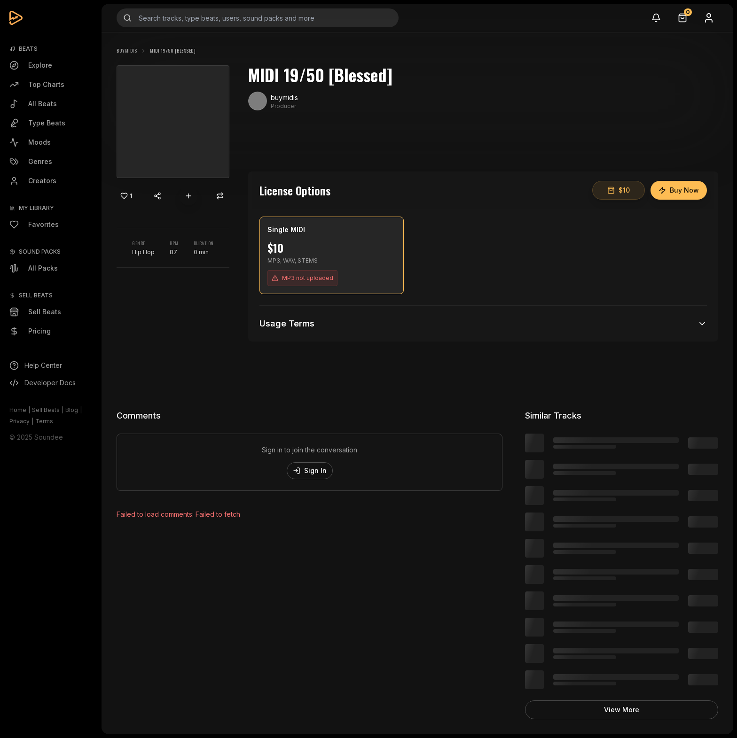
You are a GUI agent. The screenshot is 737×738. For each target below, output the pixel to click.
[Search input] (258, 17)
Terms (44, 421)
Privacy (19, 421)
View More (621, 710)
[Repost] (220, 195)
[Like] (126, 195)
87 (173, 252)
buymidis (127, 50)
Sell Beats (46, 409)
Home (17, 409)
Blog (71, 409)
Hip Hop (143, 252)
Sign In (310, 470)
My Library (36, 207)
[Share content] (157, 195)
